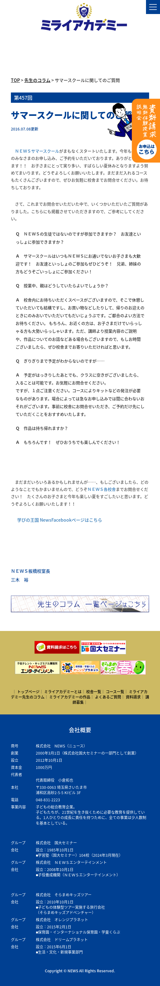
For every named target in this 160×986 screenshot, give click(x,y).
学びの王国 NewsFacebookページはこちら (59, 520)
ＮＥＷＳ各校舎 (101, 489)
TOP (15, 80)
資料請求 (133, 697)
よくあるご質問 (108, 697)
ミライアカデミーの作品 (69, 697)
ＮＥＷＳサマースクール (37, 151)
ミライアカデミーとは (63, 691)
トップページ (28, 691)
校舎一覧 (93, 691)
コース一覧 (115, 691)
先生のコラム (37, 80)
